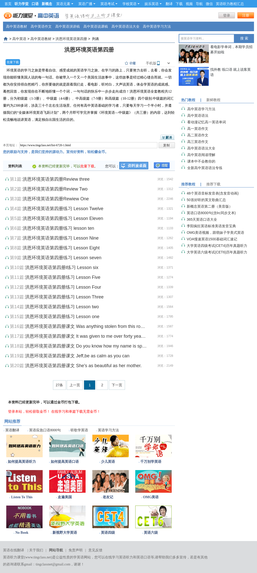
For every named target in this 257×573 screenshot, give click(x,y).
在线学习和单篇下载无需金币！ (75, 411)
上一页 (75, 385)
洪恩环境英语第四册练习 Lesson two (62, 306)
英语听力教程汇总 (230, 4)
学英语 (78, 557)
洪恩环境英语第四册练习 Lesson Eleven (63, 218)
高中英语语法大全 (125, 26)
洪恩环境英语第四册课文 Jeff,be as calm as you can (77, 355)
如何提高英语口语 (65, 462)
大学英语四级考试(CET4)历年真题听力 (217, 246)
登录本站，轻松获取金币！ (29, 411)
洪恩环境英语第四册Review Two (55, 189)
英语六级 (151, 532)
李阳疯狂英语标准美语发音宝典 (211, 226)
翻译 (169, 4)
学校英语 (131, 4)
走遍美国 (65, 497)
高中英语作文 (41, 26)
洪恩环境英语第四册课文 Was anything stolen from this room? (86, 326)
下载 (179, 4)
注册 (245, 15)
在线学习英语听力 (119, 557)
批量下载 (13, 62)
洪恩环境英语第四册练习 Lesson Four (63, 287)
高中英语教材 (16, 26)
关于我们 (36, 550)
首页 (8, 4)
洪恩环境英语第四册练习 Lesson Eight (61, 247)
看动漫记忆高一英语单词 (206, 122)
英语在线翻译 (13, 550)
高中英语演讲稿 (67, 26)
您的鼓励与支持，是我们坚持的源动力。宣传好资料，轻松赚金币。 (55, 152)
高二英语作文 (197, 135)
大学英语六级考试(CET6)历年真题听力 (217, 252)
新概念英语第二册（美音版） (209, 206)
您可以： (112, 166)
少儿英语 (108, 462)
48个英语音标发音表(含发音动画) (213, 193)
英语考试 (108, 4)
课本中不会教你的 (201, 161)
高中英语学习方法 (157, 26)
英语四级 (108, 532)
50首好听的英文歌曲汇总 (206, 200)
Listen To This (21, 497)
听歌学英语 (79, 430)
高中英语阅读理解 (201, 155)
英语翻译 (12, 430)
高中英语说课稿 (95, 26)
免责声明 (76, 550)
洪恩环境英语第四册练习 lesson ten (58, 228)
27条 (59, 385)
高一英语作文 (197, 129)
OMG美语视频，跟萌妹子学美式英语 (215, 233)
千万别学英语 (150, 462)
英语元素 (64, 4)
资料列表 (15, 166)
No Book (21, 532)
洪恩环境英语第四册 (71, 39)
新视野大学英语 (64, 532)
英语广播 (86, 4)
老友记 (108, 497)
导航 (199, 4)
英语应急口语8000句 (45, 430)
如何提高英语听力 (22, 462)
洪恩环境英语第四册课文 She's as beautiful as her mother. (83, 365)
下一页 (117, 385)
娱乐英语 (153, 4)
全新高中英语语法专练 (204, 168)
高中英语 (19, 39)
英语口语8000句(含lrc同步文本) (211, 213)
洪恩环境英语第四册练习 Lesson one (62, 316)
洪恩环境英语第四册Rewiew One (56, 198)
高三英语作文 (197, 142)
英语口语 (144, 557)
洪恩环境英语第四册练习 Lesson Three (64, 296)
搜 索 (244, 38)
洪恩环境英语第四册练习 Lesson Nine (61, 238)
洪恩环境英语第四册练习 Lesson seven (62, 257)
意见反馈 (95, 550)
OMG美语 (151, 497)
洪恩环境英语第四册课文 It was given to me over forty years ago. (86, 336)
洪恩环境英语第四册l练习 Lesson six (61, 267)
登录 (226, 15)
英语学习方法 (108, 430)
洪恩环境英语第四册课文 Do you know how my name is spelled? (86, 346)
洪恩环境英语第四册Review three (56, 179)
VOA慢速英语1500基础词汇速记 (212, 239)
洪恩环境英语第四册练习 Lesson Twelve (63, 208)
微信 (209, 4)
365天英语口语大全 (202, 219)
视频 (189, 4)
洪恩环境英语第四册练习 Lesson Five (62, 277)
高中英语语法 (197, 115)
